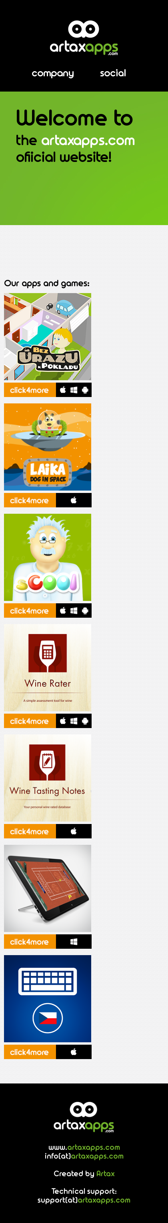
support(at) (84, 1200)
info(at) (84, 1156)
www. (84, 1147)
